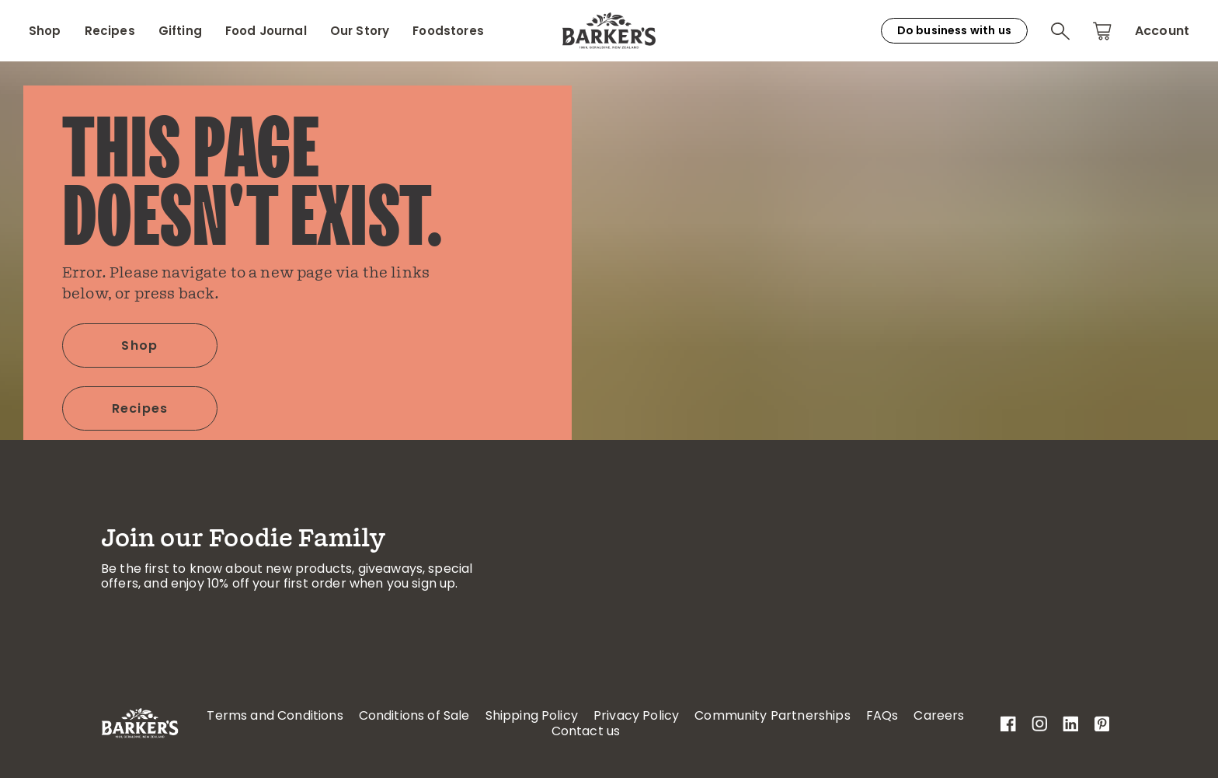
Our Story (359, 31)
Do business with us (954, 30)
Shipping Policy (531, 715)
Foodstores (448, 31)
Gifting (180, 31)
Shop (45, 31)
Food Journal (266, 31)
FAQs (882, 715)
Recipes (110, 31)
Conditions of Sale (414, 715)
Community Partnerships (772, 715)
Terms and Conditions (275, 715)
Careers (939, 715)
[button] (1060, 31)
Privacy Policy (636, 715)
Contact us (586, 731)
